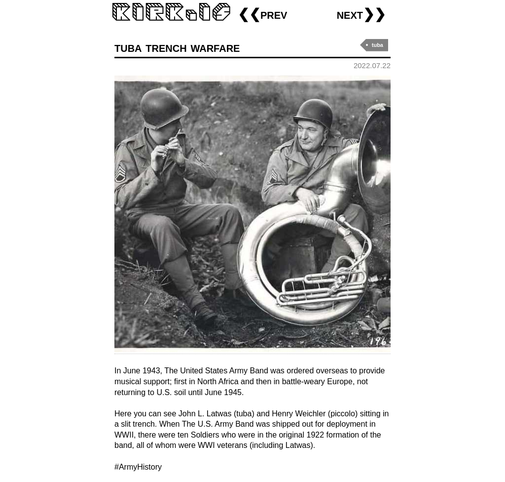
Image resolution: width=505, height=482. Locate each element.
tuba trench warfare (177, 47)
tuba (377, 45)
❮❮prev (262, 14)
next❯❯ (361, 14)
